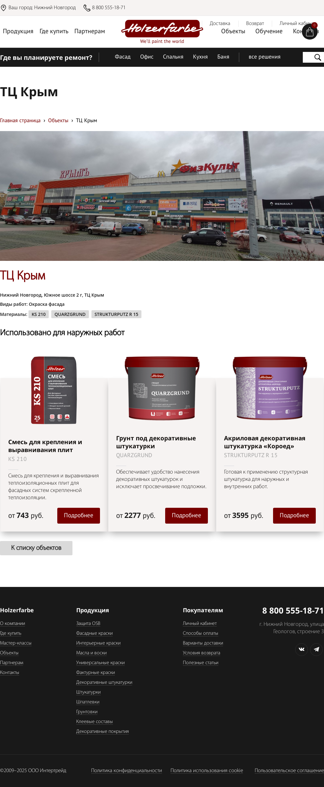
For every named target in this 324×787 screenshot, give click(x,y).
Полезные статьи (200, 662)
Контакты (9, 672)
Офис (146, 57)
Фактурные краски (95, 672)
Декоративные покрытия (102, 731)
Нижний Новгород (55, 7)
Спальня (173, 57)
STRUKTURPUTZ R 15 (116, 314)
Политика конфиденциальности (126, 770)
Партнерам (89, 32)
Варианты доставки (203, 643)
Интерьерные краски (98, 643)
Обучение (269, 32)
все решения (265, 57)
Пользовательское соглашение (289, 770)
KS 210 (39, 314)
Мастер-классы (16, 643)
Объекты (233, 32)
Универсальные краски (100, 662)
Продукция (18, 32)
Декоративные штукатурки (104, 682)
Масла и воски (91, 653)
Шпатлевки (87, 702)
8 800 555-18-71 (109, 7)
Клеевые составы (94, 721)
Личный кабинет (200, 623)
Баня (223, 57)
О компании (12, 623)
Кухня (200, 57)
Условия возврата (201, 653)
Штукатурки (88, 692)
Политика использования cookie (207, 770)
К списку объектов (36, 548)
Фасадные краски (94, 633)
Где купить (54, 32)
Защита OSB (88, 623)
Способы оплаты (200, 633)
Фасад (123, 57)
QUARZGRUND (69, 314)
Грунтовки (86, 712)
